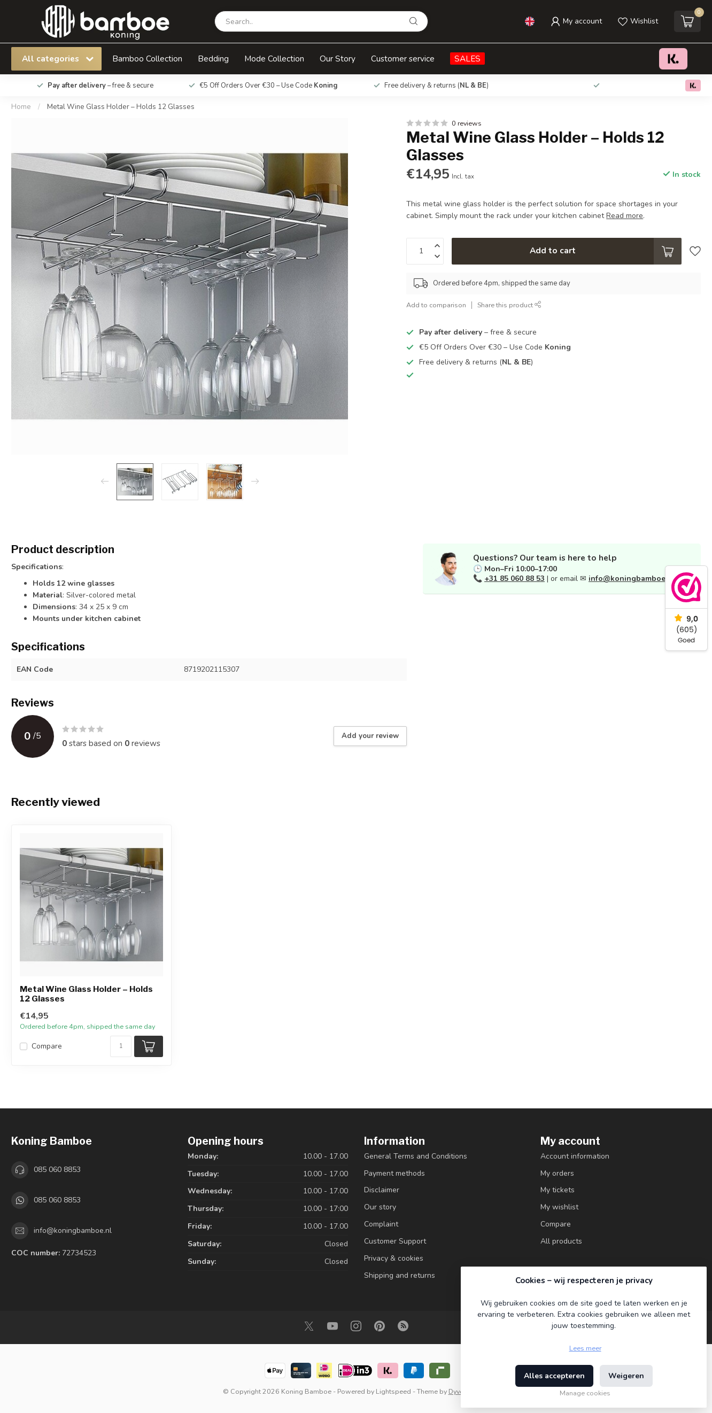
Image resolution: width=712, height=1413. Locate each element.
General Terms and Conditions (415, 1156)
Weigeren (626, 1376)
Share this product (509, 304)
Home (21, 107)
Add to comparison (436, 304)
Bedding (213, 58)
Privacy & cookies (393, 1258)
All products (561, 1241)
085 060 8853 (57, 1169)
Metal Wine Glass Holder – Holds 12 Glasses (121, 107)
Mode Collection (274, 58)
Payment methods (394, 1173)
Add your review (370, 736)
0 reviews (467, 123)
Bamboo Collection (147, 58)
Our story (380, 1207)
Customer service (403, 58)
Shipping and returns (399, 1275)
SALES (467, 58)
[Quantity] (120, 1046)
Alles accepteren (554, 1376)
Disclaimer (381, 1190)
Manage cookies (585, 1393)
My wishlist (559, 1207)
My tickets (557, 1190)
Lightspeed (393, 1391)
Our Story (337, 58)
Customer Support (395, 1241)
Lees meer (585, 1348)
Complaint (381, 1224)
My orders (557, 1173)
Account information (574, 1156)
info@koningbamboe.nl (632, 578)
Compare (47, 1046)
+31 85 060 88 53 (514, 578)
